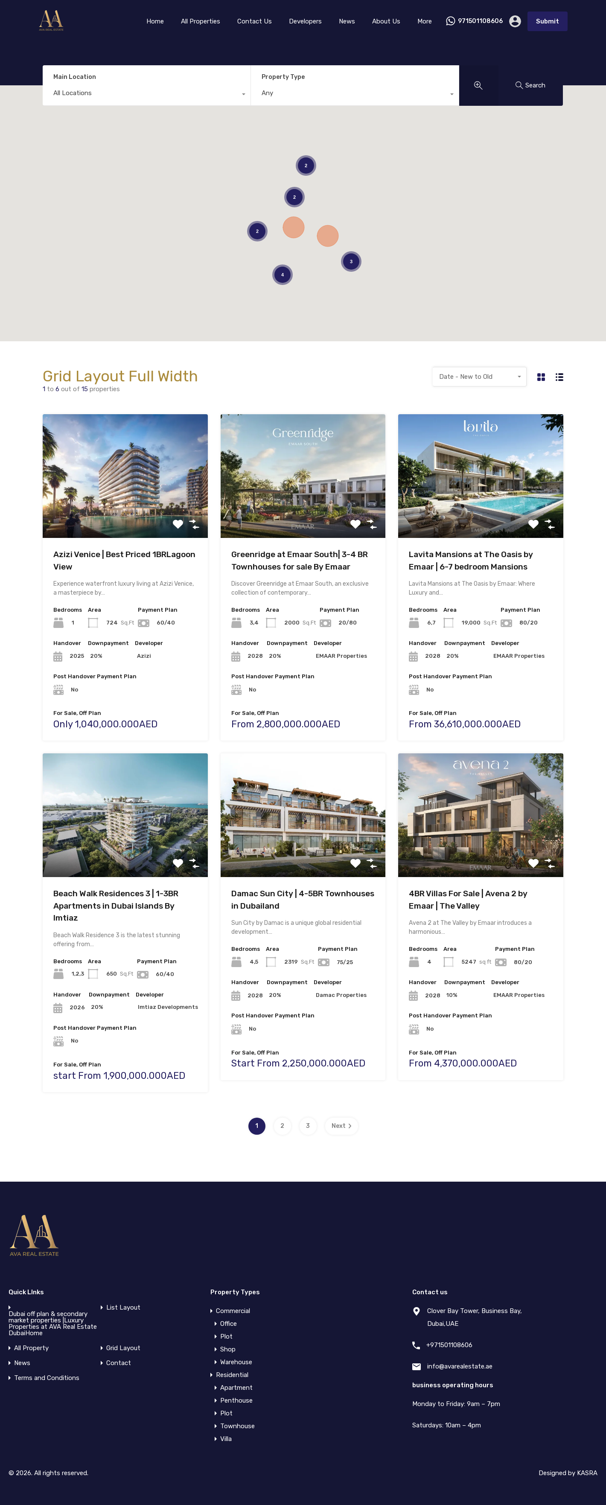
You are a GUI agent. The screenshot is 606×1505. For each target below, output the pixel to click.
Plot (226, 1336)
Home (155, 21)
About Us (386, 21)
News (347, 21)
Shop (228, 1349)
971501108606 (480, 21)
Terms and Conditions (46, 1378)
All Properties (200, 21)
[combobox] (147, 95)
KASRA (587, 1473)
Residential (232, 1375)
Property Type (283, 77)
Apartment (236, 1388)
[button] (328, 236)
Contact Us (254, 21)
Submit (547, 21)
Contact (118, 1363)
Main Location (74, 77)
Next (342, 1126)
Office (228, 1324)
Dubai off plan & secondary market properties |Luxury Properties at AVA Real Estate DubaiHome (53, 1323)
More (424, 21)
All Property (31, 1348)
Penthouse (236, 1400)
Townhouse (237, 1426)
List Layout (123, 1308)
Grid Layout (123, 1348)
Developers (305, 21)
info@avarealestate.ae (459, 1366)
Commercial (233, 1311)
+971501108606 (449, 1345)
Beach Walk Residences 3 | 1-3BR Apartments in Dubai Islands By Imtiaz (115, 906)
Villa (226, 1439)
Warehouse (236, 1362)
